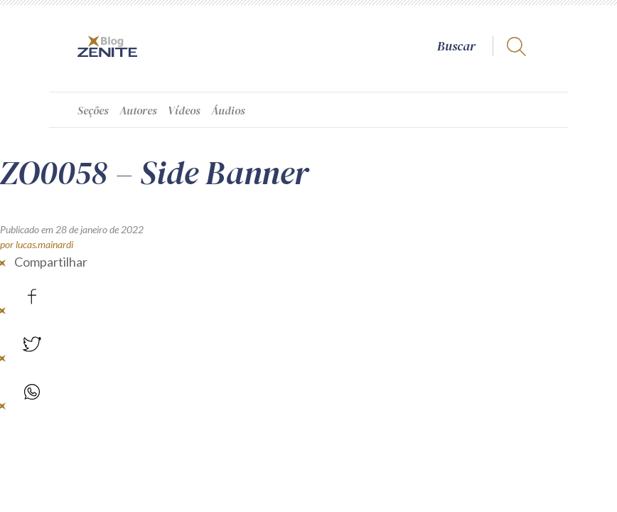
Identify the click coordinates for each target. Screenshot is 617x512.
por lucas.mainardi (36, 244)
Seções (93, 110)
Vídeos (184, 110)
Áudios (228, 110)
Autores (138, 110)
